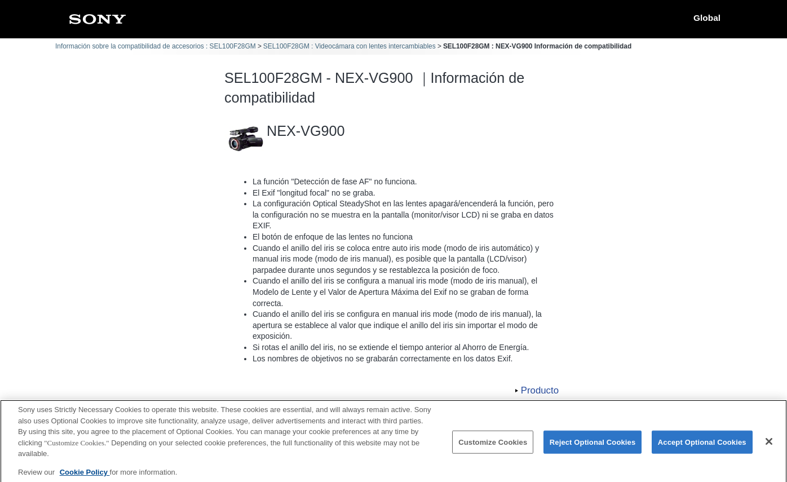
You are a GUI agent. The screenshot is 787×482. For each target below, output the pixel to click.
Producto (540, 390)
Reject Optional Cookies (593, 448)
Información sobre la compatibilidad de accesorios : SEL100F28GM (155, 46)
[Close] (769, 447)
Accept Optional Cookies (702, 448)
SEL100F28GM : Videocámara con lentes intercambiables (349, 46)
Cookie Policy (85, 478)
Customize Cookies (492, 448)
